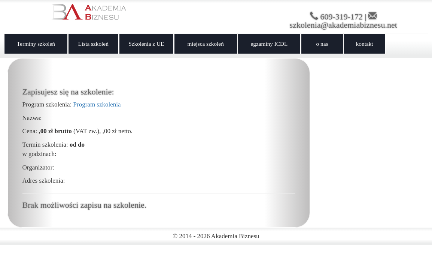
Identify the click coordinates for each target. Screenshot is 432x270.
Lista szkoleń (93, 43)
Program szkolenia (97, 104)
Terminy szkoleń (36, 43)
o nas (322, 43)
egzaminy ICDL (269, 43)
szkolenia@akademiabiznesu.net (343, 25)
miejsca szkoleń (206, 43)
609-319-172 (341, 16)
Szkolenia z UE (146, 43)
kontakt (364, 43)
